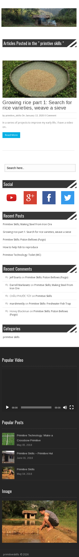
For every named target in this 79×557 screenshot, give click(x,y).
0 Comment (50, 115)
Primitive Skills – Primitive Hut (35, 453)
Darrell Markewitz (20, 285)
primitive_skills (13, 115)
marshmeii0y (17, 303)
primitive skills (11, 337)
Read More (11, 135)
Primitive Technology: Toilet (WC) (22, 255)
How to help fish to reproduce (20, 247)
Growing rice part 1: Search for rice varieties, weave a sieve (37, 105)
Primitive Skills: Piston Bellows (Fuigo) (24, 239)
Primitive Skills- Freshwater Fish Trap (50, 303)
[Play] (7, 407)
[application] (39, 390)
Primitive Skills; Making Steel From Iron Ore (27, 224)
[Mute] (65, 407)
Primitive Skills (44, 296)
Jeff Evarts (15, 277)
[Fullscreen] (72, 407)
